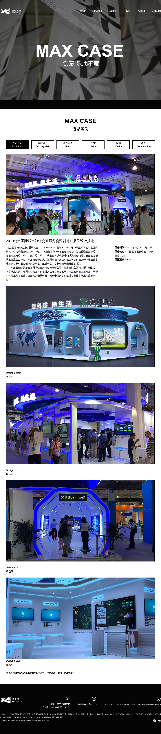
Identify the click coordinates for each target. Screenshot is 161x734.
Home (81, 15)
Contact (156, 15)
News (126, 15)
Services (97, 15)
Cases (112, 15)
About (141, 15)
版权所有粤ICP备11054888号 (38, 720)
